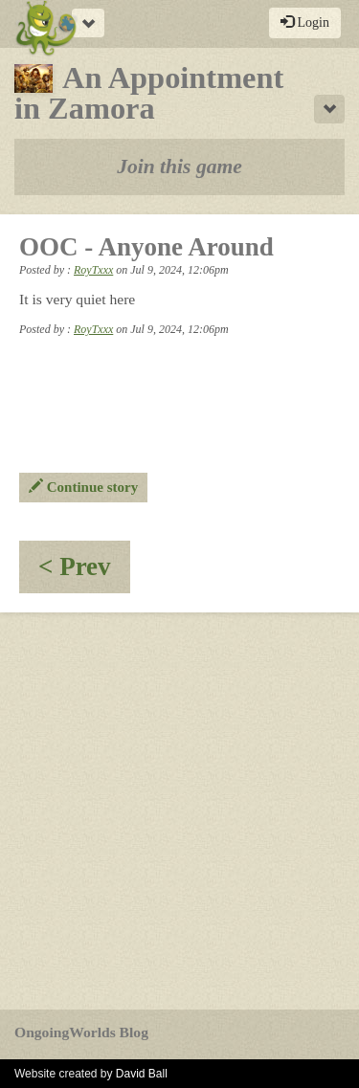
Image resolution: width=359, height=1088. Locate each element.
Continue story (83, 487)
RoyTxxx (93, 270)
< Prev (84, 572)
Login (304, 22)
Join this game (179, 166)
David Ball (142, 1073)
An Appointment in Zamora (148, 92)
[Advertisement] (179, 811)
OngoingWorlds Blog (81, 1032)
